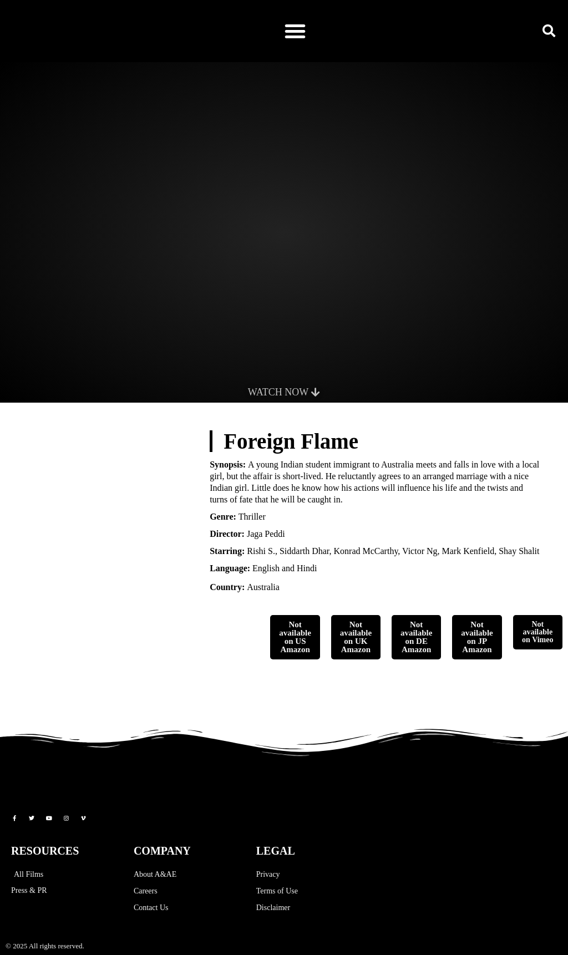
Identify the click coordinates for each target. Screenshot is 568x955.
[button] (295, 31)
